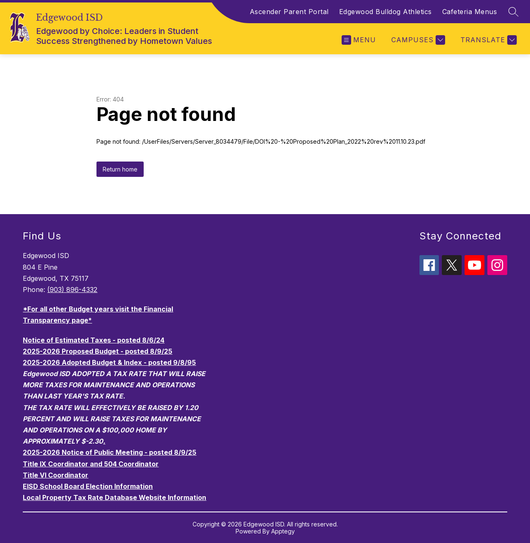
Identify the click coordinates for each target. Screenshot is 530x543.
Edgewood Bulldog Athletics (385, 11)
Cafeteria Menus (469, 11)
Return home (120, 169)
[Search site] (513, 12)
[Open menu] (359, 40)
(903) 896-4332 (72, 289)
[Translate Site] (487, 40)
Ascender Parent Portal (289, 11)
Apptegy (283, 531)
